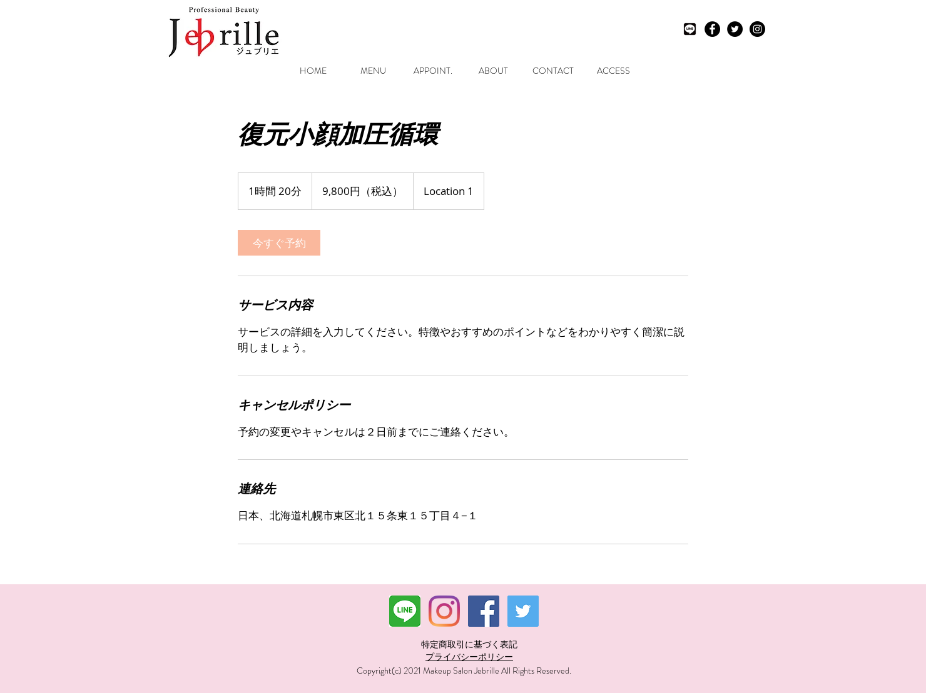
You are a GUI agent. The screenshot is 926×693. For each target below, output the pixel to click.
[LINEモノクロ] (690, 29)
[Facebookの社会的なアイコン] (483, 611)
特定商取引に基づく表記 (469, 644)
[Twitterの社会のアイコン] (523, 611)
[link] (279, 243)
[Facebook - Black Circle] (712, 29)
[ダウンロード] (404, 611)
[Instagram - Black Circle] (757, 29)
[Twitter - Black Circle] (735, 29)
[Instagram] (444, 611)
